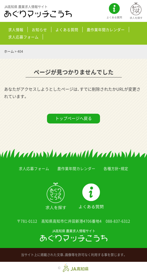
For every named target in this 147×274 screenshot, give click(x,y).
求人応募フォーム (23, 37)
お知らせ (39, 29)
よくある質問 (66, 29)
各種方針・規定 (116, 168)
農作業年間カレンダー (106, 29)
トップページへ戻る (73, 118)
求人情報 (15, 29)
